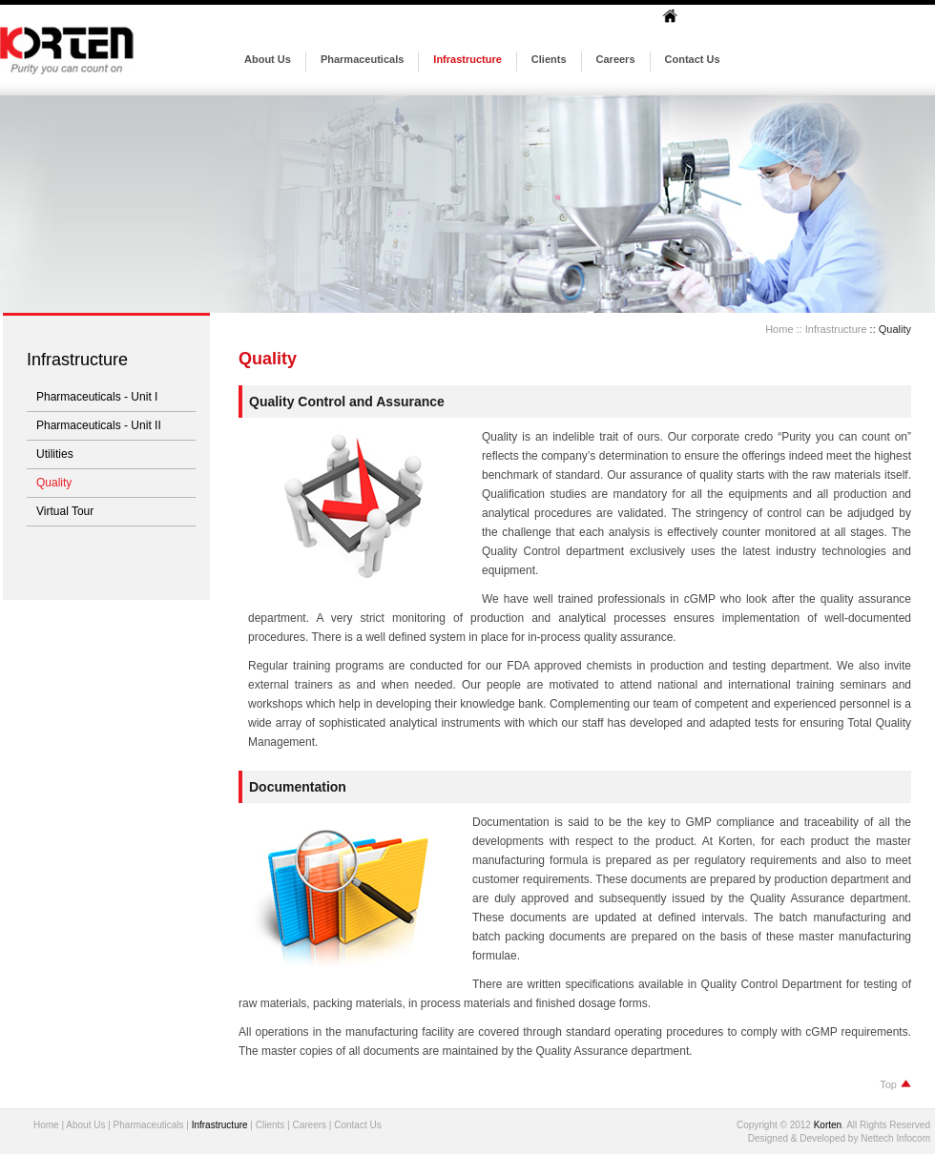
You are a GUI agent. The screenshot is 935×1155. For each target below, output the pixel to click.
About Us (267, 59)
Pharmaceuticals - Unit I (96, 396)
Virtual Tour (65, 511)
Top (895, 1084)
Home (779, 329)
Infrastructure (467, 59)
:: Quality (889, 329)
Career (307, 1125)
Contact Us (692, 59)
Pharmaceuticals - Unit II (98, 425)
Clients (549, 59)
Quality (54, 482)
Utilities (54, 454)
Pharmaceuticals (362, 59)
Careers (615, 59)
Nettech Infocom (895, 1138)
